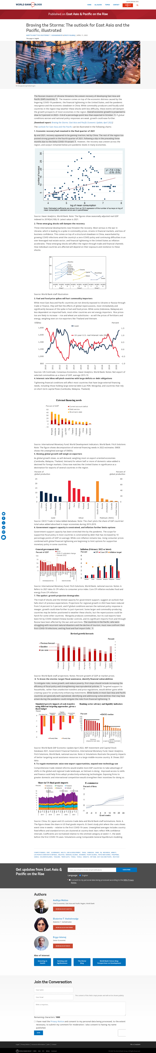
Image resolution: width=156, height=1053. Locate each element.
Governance (55, 852)
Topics (107, 5)
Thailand (57, 857)
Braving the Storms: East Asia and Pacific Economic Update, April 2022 (82, 122)
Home (89, 5)
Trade (84, 852)
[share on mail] (3, 513)
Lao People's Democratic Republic (45, 855)
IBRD (34, 1051)
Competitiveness (39, 852)
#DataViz (116, 857)
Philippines (115, 855)
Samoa (36, 857)
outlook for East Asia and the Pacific (55, 126)
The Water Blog (82, 962)
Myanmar (82, 855)
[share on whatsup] (3, 532)
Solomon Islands (46, 857)
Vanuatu (86, 857)
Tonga (73, 857)
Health (63, 852)
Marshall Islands (72, 855)
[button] (137, 5)
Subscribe (126, 870)
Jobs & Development (74, 852)
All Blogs (98, 5)
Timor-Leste (65, 857)
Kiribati (113, 852)
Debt (48, 852)
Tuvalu (79, 857)
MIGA (48, 1051)
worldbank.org (132, 1)
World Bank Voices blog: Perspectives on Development (109, 962)
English (37, 38)
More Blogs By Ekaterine (64, 927)
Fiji (101, 852)
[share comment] (3, 537)
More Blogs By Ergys (63, 946)
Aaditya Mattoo (33, 35)
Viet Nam (93, 857)
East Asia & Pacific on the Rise (87, 14)
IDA (39, 1051)
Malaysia (61, 855)
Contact (116, 5)
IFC (43, 1051)
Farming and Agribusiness (62, 962)
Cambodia (90, 852)
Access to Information (38, 1044)
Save (38, 1033)
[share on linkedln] (3, 527)
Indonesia (106, 852)
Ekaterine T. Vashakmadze (52, 35)
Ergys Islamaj (69, 35)
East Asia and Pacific (104, 857)
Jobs (48, 1044)
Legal (17, 1044)
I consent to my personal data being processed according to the (102, 881)
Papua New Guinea (104, 855)
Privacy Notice (57, 1021)
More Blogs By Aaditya (64, 909)
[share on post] (3, 523)
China (97, 852)
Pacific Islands (92, 855)
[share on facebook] (3, 518)
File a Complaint (135, 1044)
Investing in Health (42, 962)
